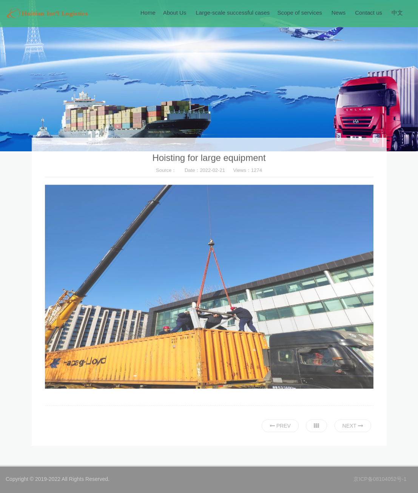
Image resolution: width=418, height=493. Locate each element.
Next (352, 427)
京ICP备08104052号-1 (379, 479)
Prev (280, 427)
